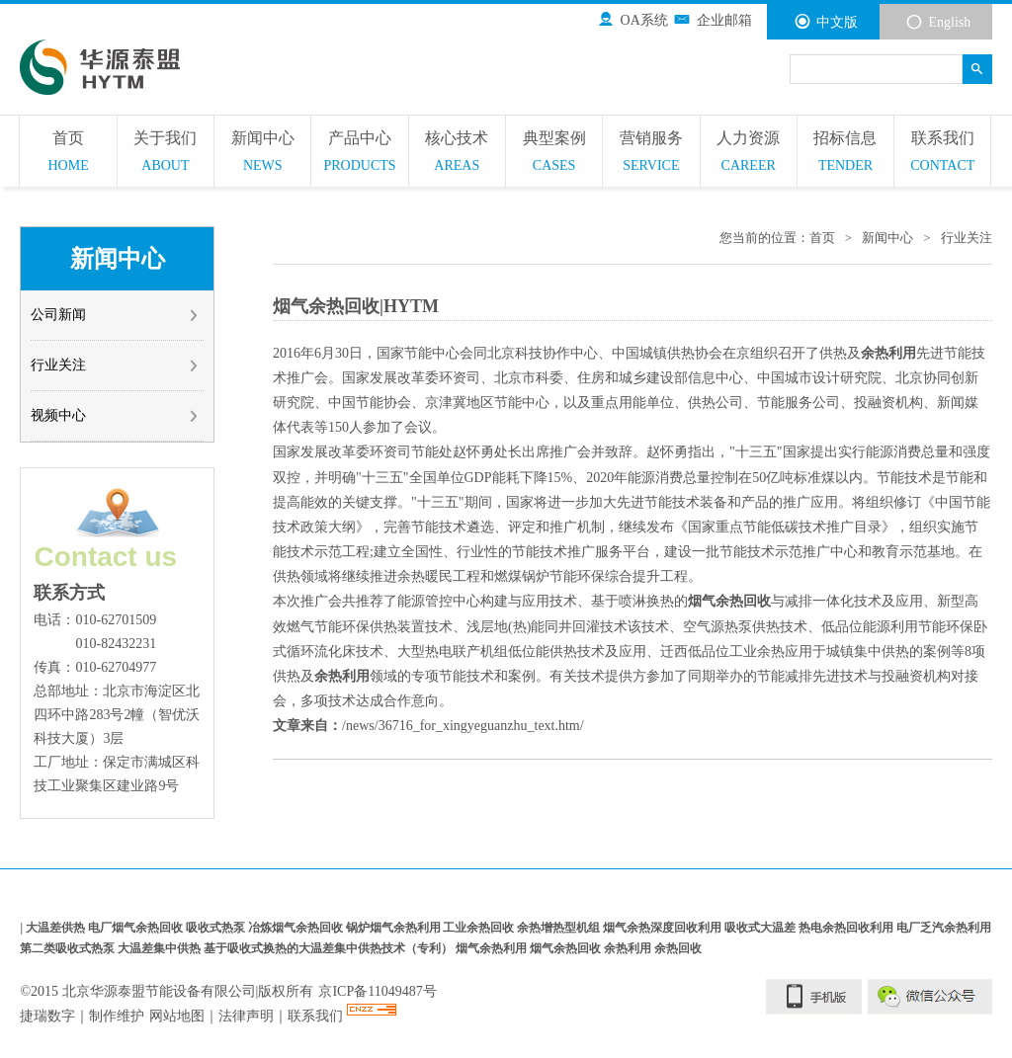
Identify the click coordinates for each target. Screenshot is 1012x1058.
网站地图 (177, 1016)
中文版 (826, 22)
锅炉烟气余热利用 (395, 928)
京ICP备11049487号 (377, 991)
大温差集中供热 (161, 948)
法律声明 (246, 1016)
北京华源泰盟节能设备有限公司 (159, 991)
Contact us (105, 556)
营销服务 (651, 153)
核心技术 (457, 153)
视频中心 (115, 416)
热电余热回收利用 (847, 928)
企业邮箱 (712, 20)
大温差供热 (57, 928)
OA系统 (632, 20)
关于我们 (165, 153)
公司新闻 (115, 315)
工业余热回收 (480, 928)
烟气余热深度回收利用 (663, 928)
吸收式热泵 (217, 928)
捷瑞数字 (47, 1016)
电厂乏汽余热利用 (943, 928)
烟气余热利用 (493, 948)
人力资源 (749, 153)
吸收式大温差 (761, 928)
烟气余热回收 (567, 948)
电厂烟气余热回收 (137, 928)
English (937, 22)
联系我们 (942, 153)
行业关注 (115, 365)
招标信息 (845, 153)
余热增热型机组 (560, 928)
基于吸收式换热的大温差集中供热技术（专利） (330, 948)
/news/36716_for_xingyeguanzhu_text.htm (461, 725)
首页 (68, 153)
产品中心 (359, 153)
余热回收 (678, 948)
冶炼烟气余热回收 (297, 928)
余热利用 (629, 948)
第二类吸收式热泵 (69, 948)
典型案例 (554, 153)
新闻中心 (262, 153)
